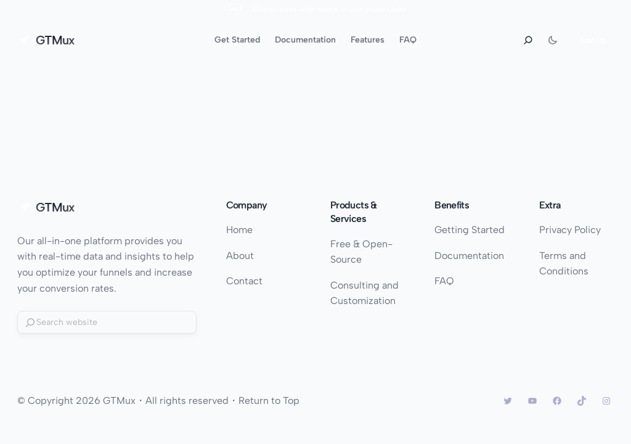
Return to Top (268, 400)
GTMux (55, 40)
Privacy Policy (570, 230)
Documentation (469, 255)
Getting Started (469, 230)
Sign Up (593, 40)
